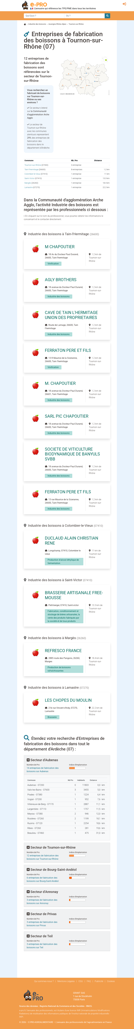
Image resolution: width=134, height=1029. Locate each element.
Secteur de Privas (41, 914)
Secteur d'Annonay (42, 892)
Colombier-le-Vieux (32, 174)
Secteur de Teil (40, 936)
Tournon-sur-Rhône (33, 165)
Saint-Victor (30, 178)
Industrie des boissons (37, 24)
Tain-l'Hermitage (31, 169)
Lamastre (29, 187)
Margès (28, 183)
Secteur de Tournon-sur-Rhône (51, 847)
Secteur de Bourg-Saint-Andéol (52, 870)
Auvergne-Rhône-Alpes (57, 24)
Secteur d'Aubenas (42, 760)
